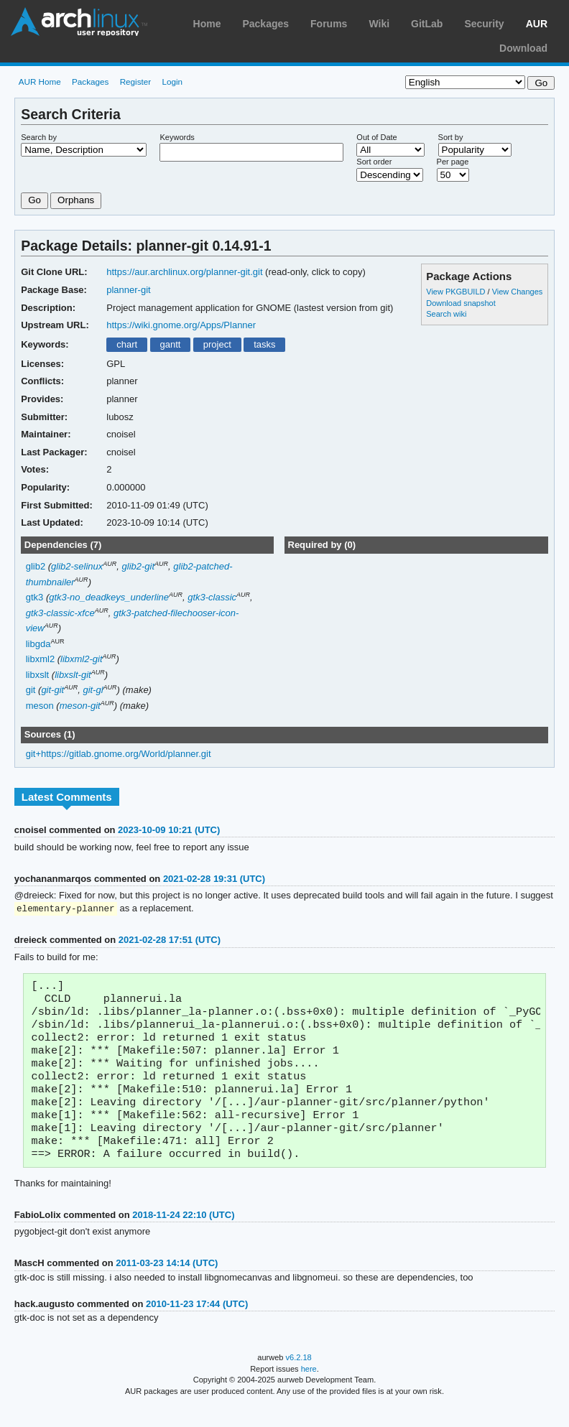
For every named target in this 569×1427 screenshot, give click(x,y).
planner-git (128, 289)
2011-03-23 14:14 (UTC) (167, 1283)
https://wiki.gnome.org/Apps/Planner (181, 325)
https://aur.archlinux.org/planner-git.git (184, 271)
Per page (453, 161)
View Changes (517, 291)
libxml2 (40, 659)
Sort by (450, 137)
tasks (264, 344)
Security (484, 23)
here (309, 1389)
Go (34, 200)
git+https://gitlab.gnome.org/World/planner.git (118, 753)
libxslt (37, 674)
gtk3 (35, 597)
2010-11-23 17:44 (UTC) (197, 1324)
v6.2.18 (299, 1378)
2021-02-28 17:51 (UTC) (170, 940)
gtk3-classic (212, 597)
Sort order (374, 161)
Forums (328, 23)
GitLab (427, 23)
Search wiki (446, 314)
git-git (52, 689)
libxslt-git (73, 674)
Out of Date (376, 137)
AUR (536, 23)
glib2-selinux (77, 566)
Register (136, 81)
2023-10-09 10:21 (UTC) (169, 829)
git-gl (93, 689)
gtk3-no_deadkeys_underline (109, 597)
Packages (265, 23)
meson (40, 705)
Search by (39, 137)
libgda (38, 643)
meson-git (80, 705)
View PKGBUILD (456, 291)
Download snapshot (460, 303)
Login (172, 81)
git (31, 689)
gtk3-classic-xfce (60, 613)
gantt (170, 344)
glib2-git (138, 566)
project (217, 344)
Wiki (379, 23)
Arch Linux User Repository (79, 21)
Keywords (176, 137)
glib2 (35, 566)
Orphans (75, 200)
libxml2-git (81, 659)
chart (126, 344)
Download (523, 48)
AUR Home (40, 81)
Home (207, 23)
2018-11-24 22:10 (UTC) (183, 1235)
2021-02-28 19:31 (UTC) (214, 878)
